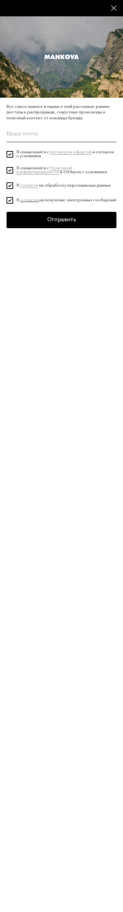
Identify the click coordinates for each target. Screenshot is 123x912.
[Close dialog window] (114, 8)
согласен (29, 186)
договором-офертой (71, 152)
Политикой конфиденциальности (44, 170)
